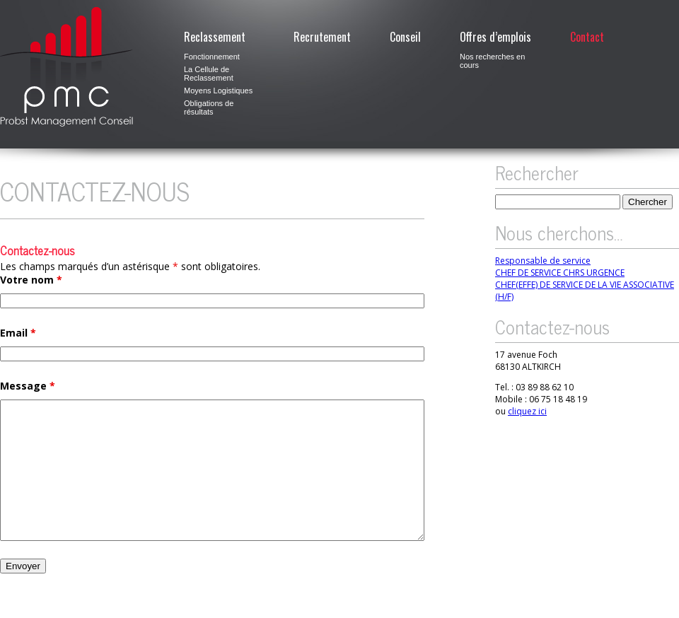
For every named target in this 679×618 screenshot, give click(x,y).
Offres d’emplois (495, 36)
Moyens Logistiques (218, 90)
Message (27, 385)
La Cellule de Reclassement (208, 73)
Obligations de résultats (208, 107)
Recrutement (322, 36)
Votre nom (31, 279)
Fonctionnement (212, 56)
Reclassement (214, 36)
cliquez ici (527, 411)
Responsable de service (543, 261)
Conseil (405, 36)
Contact (587, 36)
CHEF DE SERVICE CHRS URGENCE (560, 273)
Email (18, 332)
